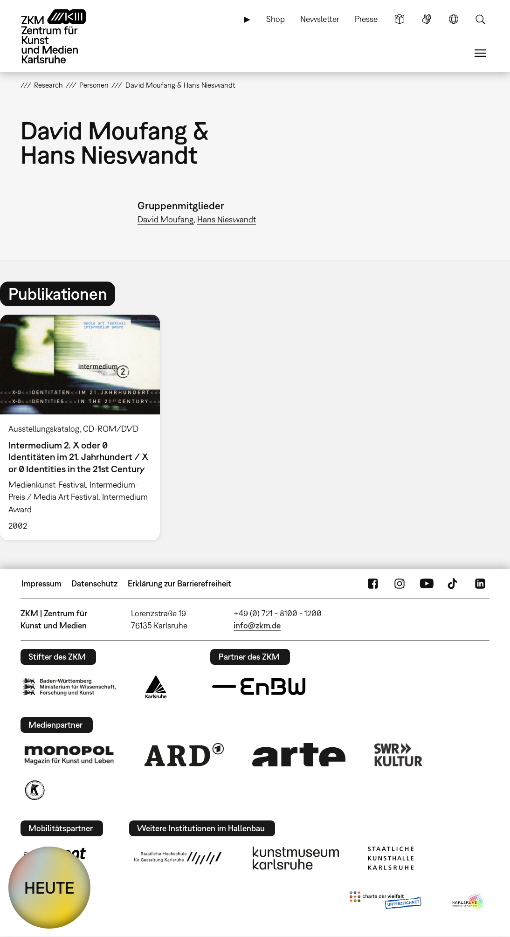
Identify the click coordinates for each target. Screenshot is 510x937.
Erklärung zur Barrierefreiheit (179, 583)
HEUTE (49, 887)
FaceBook (373, 583)
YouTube (426, 583)
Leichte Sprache (399, 19)
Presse (366, 19)
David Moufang (166, 219)
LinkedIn (480, 583)
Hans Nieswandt (226, 219)
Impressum (41, 583)
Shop (275, 19)
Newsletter (319, 19)
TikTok (453, 583)
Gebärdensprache (426, 19)
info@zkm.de (257, 625)
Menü (480, 53)
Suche (480, 19)
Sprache (453, 19)
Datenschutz (94, 583)
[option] (84, 427)
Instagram (399, 583)
